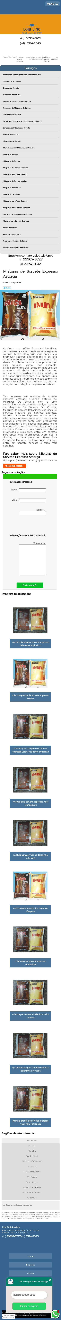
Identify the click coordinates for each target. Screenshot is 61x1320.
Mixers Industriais (10, 228)
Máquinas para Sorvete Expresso (16, 208)
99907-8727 (33, 38)
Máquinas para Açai (11, 194)
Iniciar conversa (29, 1306)
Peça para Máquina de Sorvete (16, 241)
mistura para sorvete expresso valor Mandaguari (30, 803)
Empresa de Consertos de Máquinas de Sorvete (22, 121)
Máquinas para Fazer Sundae (15, 201)
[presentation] (28, 525)
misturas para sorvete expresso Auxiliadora (30, 963)
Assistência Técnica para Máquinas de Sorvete (22, 75)
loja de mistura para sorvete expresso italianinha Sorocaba (30, 1069)
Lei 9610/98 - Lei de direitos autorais (35, 1218)
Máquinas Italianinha (12, 188)
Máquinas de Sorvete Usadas (15, 181)
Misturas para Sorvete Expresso (16, 221)
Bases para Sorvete (11, 88)
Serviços (30, 68)
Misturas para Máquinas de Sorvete (18, 214)
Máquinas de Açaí (10, 154)
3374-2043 (34, 43)
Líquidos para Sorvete (12, 141)
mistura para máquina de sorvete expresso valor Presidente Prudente (30, 750)
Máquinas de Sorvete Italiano (15, 174)
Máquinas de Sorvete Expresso (15, 168)
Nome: (28, 490)
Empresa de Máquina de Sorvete (16, 128)
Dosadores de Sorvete (12, 114)
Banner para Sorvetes (12, 81)
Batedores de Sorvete (12, 95)
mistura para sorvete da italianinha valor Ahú (30, 856)
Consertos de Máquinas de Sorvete (17, 108)
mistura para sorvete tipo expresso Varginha (30, 910)
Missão (30, 1273)
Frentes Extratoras (11, 134)
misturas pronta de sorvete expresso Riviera (30, 697)
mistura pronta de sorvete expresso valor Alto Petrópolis (31, 1122)
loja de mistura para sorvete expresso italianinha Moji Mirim (30, 644)
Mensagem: (32, 558)
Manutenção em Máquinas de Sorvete (19, 148)
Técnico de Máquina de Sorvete (16, 247)
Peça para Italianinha (12, 234)
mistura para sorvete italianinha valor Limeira (30, 1016)
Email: (29, 500)
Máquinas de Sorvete (12, 161)
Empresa (30, 1265)
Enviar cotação (29, 585)
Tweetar (7, 287)
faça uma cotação (14, 466)
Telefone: (32, 512)
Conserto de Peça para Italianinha (17, 101)
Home (31, 1256)
